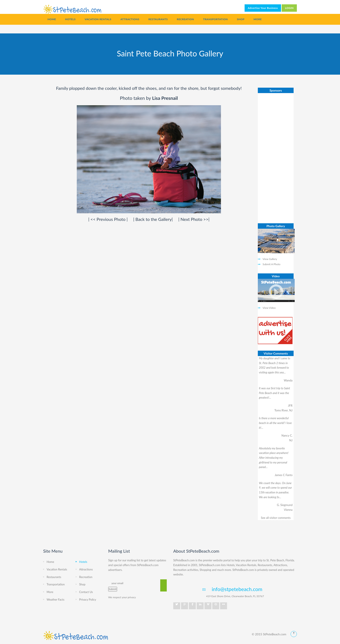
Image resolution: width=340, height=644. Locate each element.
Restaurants (158, 19)
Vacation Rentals (98, 19)
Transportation (215, 19)
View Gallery (270, 259)
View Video (269, 307)
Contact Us (86, 592)
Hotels (70, 19)
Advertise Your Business (263, 8)
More (257, 19)
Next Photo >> (194, 219)
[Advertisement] (275, 158)
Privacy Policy (87, 599)
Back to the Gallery (153, 219)
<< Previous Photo (108, 219)
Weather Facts (55, 599)
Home (51, 19)
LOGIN (289, 8)
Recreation (185, 19)
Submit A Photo (271, 264)
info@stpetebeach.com (237, 589)
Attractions (129, 19)
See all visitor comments (276, 517)
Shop (240, 19)
